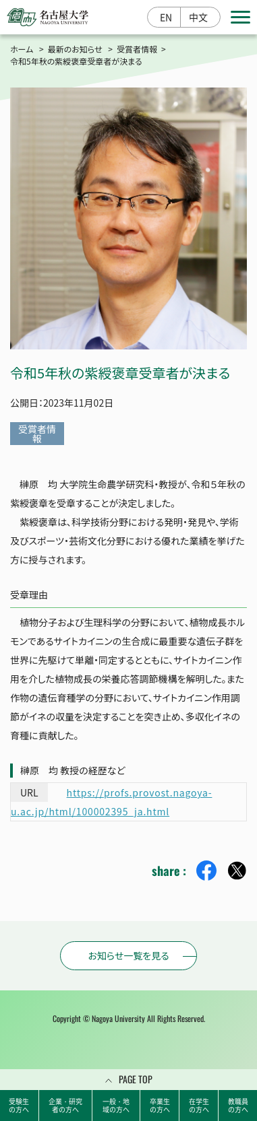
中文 (198, 17)
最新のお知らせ (75, 49)
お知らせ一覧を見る (128, 955)
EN (166, 17)
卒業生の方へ (160, 1105)
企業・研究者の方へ (65, 1105)
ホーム (21, 49)
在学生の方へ (199, 1105)
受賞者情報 (137, 49)
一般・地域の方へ (116, 1105)
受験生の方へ (19, 1105)
